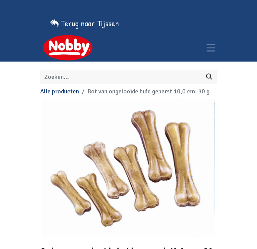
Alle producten (59, 91)
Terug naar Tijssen (90, 23)
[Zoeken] (209, 77)
